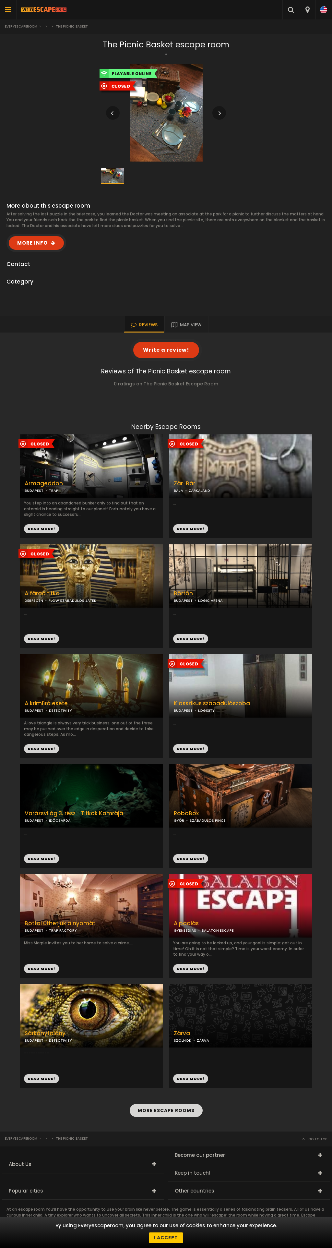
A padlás (186, 923)
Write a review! (166, 350)
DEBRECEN (34, 600)
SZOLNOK (182, 1040)
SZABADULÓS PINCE (208, 820)
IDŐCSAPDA (60, 820)
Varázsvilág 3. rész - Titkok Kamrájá (74, 813)
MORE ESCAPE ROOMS (166, 1110)
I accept (166, 1237)
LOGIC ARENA (210, 600)
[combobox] (307, 9)
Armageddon (44, 483)
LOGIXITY (206, 710)
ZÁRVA (203, 1040)
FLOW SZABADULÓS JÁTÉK (72, 600)
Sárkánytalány (45, 1033)
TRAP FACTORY (63, 930)
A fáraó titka (42, 593)
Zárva (182, 1033)
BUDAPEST (183, 600)
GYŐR (179, 820)
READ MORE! (190, 528)
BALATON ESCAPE (218, 930)
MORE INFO (32, 242)
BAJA (178, 490)
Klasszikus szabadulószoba (212, 703)
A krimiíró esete (46, 703)
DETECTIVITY (60, 710)
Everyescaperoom (21, 26)
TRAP (53, 490)
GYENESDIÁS (185, 930)
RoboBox (186, 813)
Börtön (183, 593)
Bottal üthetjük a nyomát (60, 923)
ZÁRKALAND (199, 490)
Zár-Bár (184, 483)
